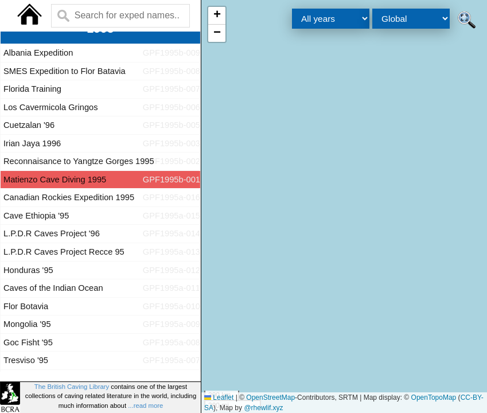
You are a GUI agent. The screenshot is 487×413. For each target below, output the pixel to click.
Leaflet (218, 397)
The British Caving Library (71, 386)
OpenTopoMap (434, 397)
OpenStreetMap (270, 397)
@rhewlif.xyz (263, 408)
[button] (216, 16)
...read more (145, 405)
